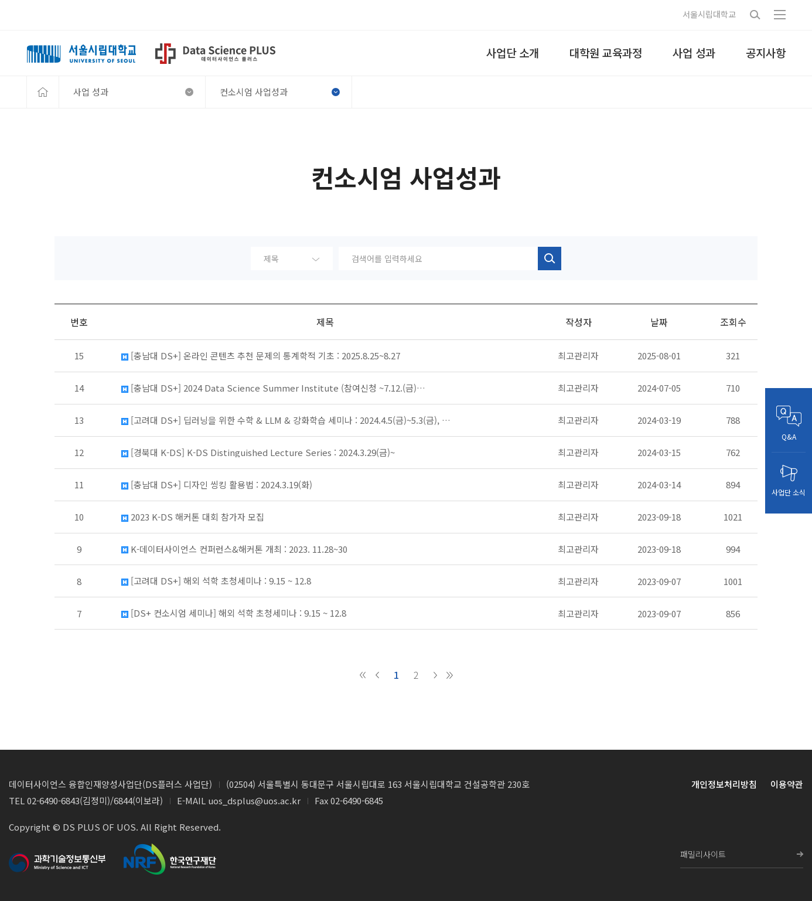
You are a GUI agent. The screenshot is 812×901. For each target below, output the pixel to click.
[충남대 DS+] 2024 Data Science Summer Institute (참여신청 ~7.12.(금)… (273, 388)
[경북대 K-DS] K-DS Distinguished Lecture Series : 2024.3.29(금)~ (258, 452)
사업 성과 (133, 92)
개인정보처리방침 (724, 784)
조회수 (733, 322)
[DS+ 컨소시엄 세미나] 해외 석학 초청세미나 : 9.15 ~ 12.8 (233, 613)
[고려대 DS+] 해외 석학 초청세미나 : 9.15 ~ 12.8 (216, 581)
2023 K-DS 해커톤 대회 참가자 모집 (192, 517)
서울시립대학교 (709, 14)
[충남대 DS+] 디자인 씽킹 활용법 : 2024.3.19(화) (216, 484)
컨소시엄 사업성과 (280, 92)
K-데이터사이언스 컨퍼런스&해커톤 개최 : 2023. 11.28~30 (234, 549)
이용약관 (786, 784)
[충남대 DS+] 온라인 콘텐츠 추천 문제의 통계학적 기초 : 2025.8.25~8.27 (260, 356)
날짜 (659, 322)
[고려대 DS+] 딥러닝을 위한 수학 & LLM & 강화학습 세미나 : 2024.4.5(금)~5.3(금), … (286, 420)
